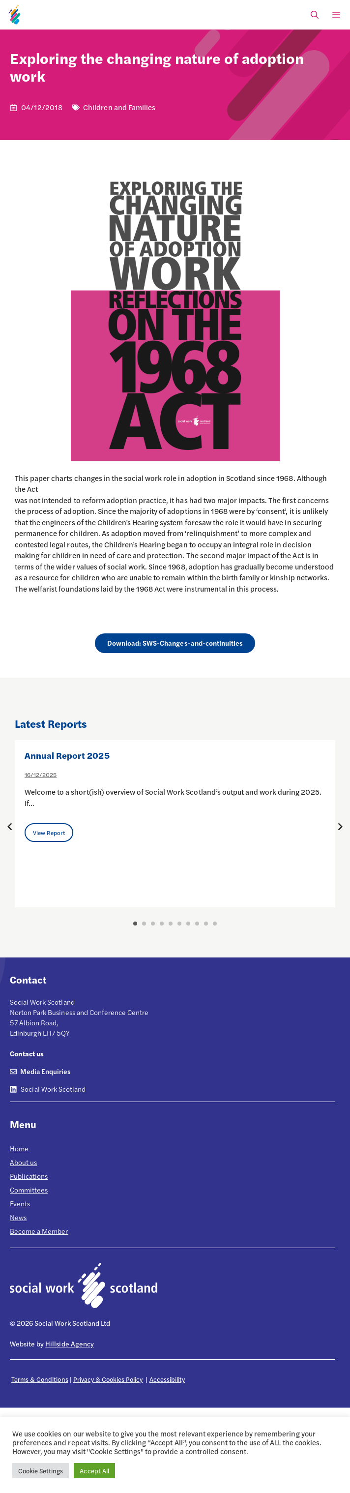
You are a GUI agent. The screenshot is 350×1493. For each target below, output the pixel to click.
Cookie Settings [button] (40, 1470)
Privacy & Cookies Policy (108, 1379)
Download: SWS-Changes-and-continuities (175, 643)
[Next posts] (340, 826)
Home (19, 1148)
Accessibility (167, 1379)
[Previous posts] (9, 826)
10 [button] (215, 924)
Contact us (27, 1053)
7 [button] (188, 924)
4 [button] (162, 924)
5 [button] (171, 924)
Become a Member (39, 1231)
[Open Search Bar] (314, 15)
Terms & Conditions (39, 1379)
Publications (29, 1176)
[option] (175, 823)
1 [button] (135, 924)
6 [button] (179, 924)
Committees (29, 1189)
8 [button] (197, 924)
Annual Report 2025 (67, 755)
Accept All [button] (94, 1470)
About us (23, 1162)
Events (20, 1203)
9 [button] (206, 924)
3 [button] (153, 924)
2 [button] (144, 924)
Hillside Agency (69, 1343)
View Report (49, 832)
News (18, 1217)
